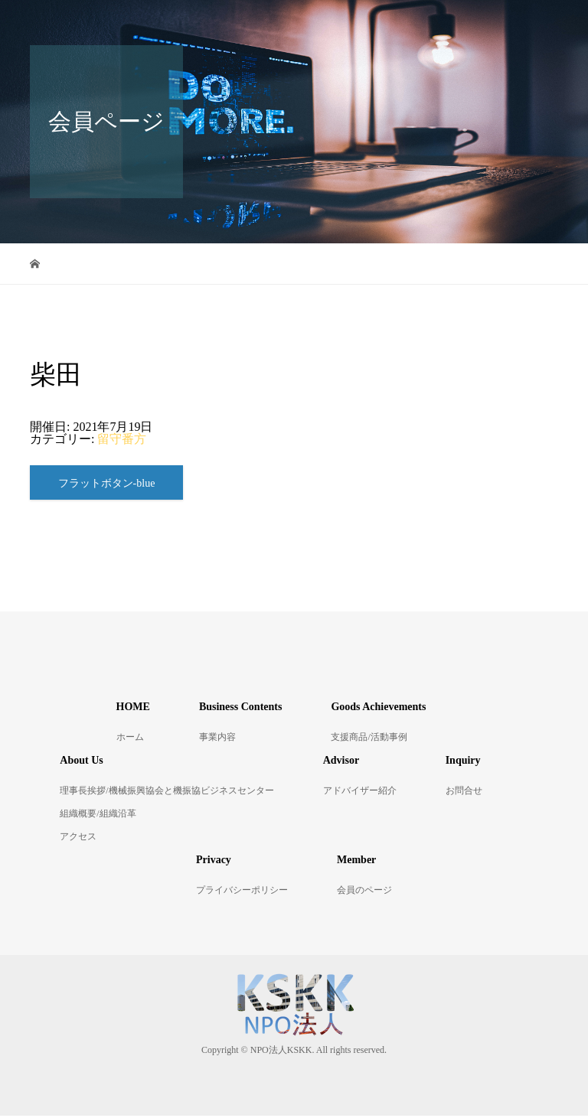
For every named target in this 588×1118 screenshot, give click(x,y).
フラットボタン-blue (106, 485)
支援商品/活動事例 (369, 739)
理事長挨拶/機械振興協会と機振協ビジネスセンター (166, 792)
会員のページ (364, 892)
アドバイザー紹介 (360, 792)
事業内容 (217, 739)
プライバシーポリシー (242, 892)
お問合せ (464, 792)
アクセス (78, 838)
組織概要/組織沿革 (98, 815)
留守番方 (121, 438)
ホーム (130, 739)
